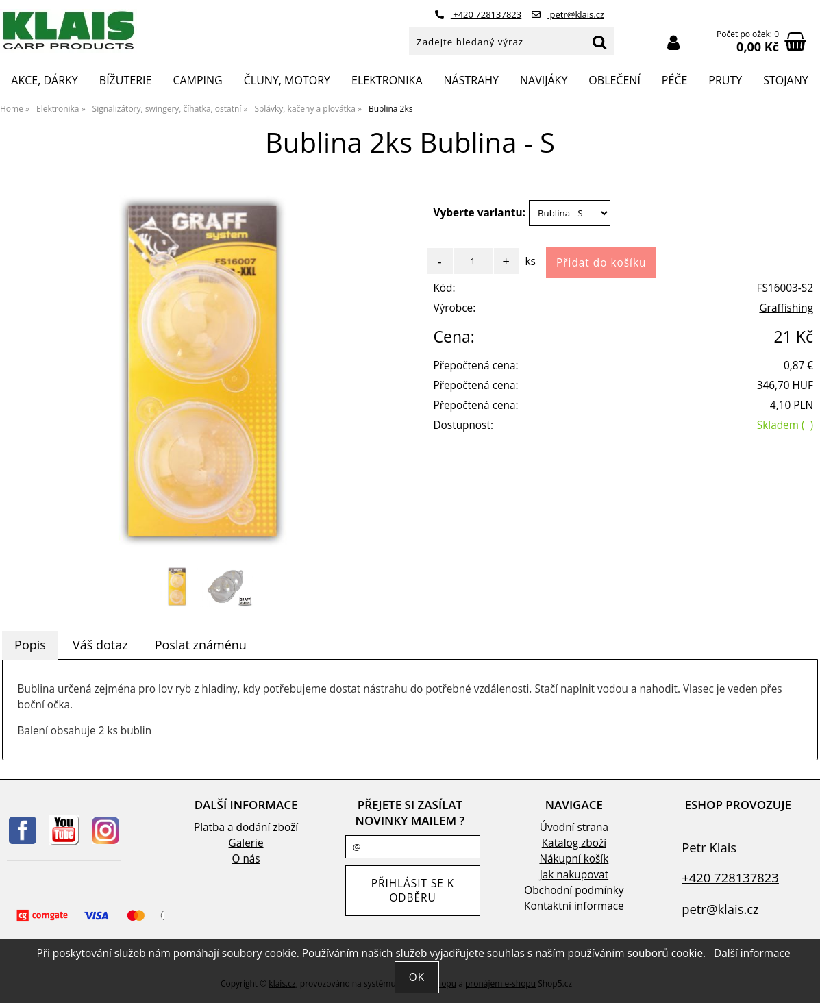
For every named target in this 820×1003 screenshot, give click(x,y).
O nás (246, 859)
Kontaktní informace (574, 906)
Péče (674, 80)
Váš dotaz (100, 644)
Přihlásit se (673, 42)
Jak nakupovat (574, 874)
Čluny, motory (287, 80)
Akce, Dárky (44, 80)
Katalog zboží (574, 843)
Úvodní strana (574, 827)
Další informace (752, 953)
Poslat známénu (201, 644)
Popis (30, 644)
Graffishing (786, 308)
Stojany (785, 80)
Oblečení (614, 80)
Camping (197, 80)
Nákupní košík (573, 859)
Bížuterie (125, 80)
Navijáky (543, 80)
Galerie (246, 843)
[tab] (30, 645)
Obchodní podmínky (573, 890)
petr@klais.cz (568, 14)
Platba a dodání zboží (246, 827)
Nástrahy (471, 80)
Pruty (725, 80)
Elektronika (387, 80)
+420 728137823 (478, 14)
